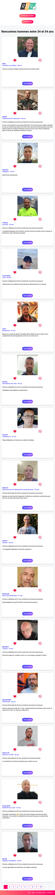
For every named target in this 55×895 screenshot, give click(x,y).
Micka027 (5, 647)
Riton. (4, 64)
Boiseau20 (5, 594)
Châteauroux (6, 436)
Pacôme (5, 435)
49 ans (13, 702)
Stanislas (5, 170)
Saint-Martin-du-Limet (9, 383)
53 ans (11, 648)
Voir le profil (27, 83)
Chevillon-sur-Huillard (9, 65)
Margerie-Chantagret (9, 861)
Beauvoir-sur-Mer (7, 755)
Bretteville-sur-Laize (8, 808)
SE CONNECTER (27, 21)
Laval (4, 277)
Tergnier (5, 648)
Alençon (5, 542)
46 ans (19, 65)
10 (40, 887)
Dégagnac (5, 171)
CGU (33, 893)
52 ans (12, 171)
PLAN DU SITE (41, 893)
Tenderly (5, 223)
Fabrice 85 (5, 753)
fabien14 (5, 488)
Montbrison (6, 330)
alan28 (4, 117)
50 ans (9, 277)
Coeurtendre (6, 276)
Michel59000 (6, 700)
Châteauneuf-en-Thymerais (11, 118)
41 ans (13, 330)
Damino (4, 382)
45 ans (37, 489)
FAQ (29, 893)
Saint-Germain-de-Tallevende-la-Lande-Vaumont (17, 489)
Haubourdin (6, 702)
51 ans (20, 595)
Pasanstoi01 (6, 806)
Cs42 (4, 329)
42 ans (17, 755)
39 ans (19, 861)
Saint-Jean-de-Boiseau (9, 595)
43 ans (11, 542)
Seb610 (4, 541)
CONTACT (50, 893)
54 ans (11, 224)
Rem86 (4, 859)
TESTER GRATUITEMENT (27, 15)
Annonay (5, 224)
